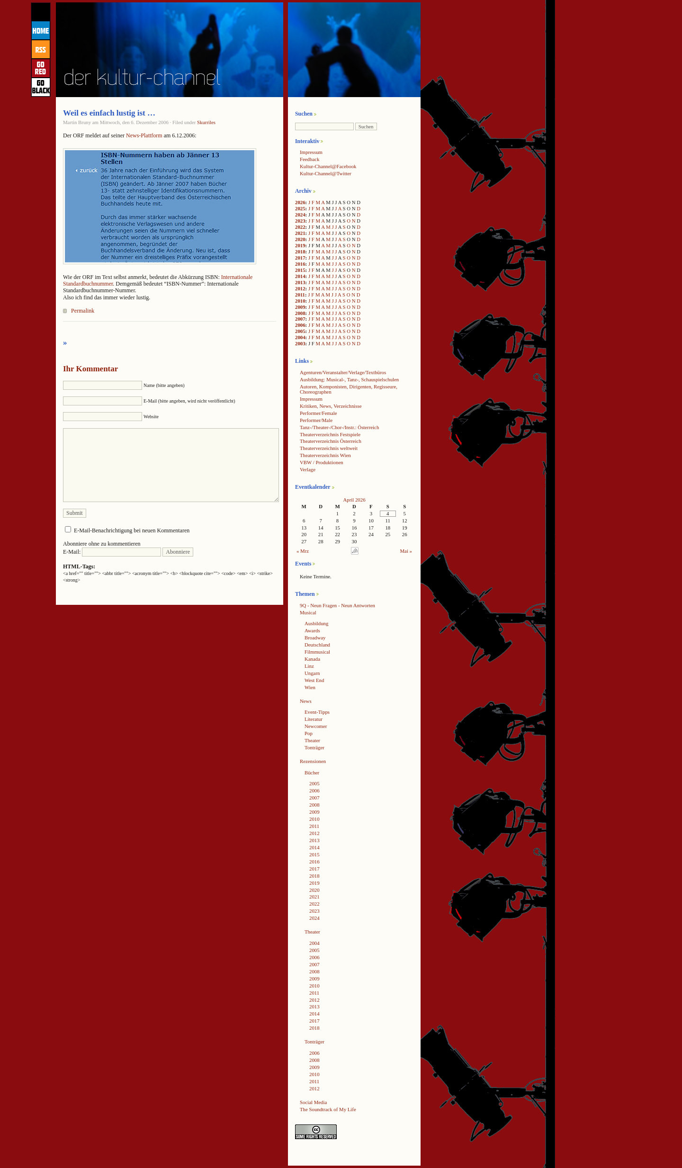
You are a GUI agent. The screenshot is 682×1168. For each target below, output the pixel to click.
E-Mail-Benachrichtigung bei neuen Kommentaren (131, 530)
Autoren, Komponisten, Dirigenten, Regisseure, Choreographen (348, 389)
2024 (300, 214)
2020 (300, 239)
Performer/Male (316, 420)
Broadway (315, 637)
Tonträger (314, 747)
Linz (309, 666)
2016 (300, 264)
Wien (310, 687)
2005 (300, 331)
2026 (300, 202)
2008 (300, 313)
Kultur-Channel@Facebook (328, 166)
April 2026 (354, 500)
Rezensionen (313, 761)
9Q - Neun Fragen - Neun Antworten (337, 605)
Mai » (406, 551)
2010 (300, 301)
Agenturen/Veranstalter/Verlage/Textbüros (343, 372)
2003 (300, 343)
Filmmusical (317, 652)
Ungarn (312, 673)
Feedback (309, 159)
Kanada (312, 659)
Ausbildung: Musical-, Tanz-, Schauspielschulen (349, 379)
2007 (300, 319)
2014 (300, 276)
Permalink (82, 310)
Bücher (312, 772)
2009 (300, 307)
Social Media (313, 1102)
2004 (300, 337)
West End (314, 680)
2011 (300, 294)
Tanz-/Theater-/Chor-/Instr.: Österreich (339, 427)
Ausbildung (316, 623)
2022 (300, 227)
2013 (300, 282)
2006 (300, 325)
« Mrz (302, 551)
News (306, 701)
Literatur (314, 719)
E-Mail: (112, 551)
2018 (300, 251)
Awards (312, 630)
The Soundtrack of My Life (328, 1109)
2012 (300, 288)
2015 (300, 270)
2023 (300, 221)
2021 (300, 233)
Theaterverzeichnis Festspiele (330, 434)
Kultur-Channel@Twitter (325, 173)
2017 (300, 258)
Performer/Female (318, 413)
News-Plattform (144, 135)
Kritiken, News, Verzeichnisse (331, 406)
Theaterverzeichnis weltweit (329, 448)
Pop (309, 733)
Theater (312, 740)
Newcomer (316, 726)
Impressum (311, 152)
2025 (300, 208)
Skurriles (206, 122)
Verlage (307, 469)
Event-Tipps (317, 712)
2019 (300, 245)
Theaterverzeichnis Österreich (330, 441)
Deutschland (317, 644)
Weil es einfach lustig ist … (109, 112)
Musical (308, 612)
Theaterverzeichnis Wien (325, 455)
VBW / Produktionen (321, 462)
